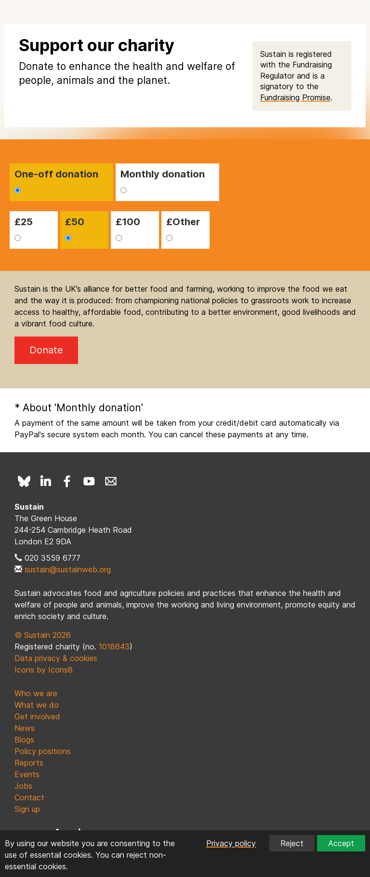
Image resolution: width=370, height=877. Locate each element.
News (24, 728)
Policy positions (42, 751)
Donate (46, 350)
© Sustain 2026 (42, 635)
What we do (36, 705)
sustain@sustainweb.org (68, 569)
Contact (29, 797)
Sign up (27, 809)
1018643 (114, 646)
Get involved (37, 716)
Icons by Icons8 (43, 670)
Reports (28, 763)
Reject (292, 843)
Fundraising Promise (295, 97)
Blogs (24, 739)
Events (27, 774)
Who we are (35, 693)
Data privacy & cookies (55, 658)
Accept (341, 843)
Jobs (23, 786)
